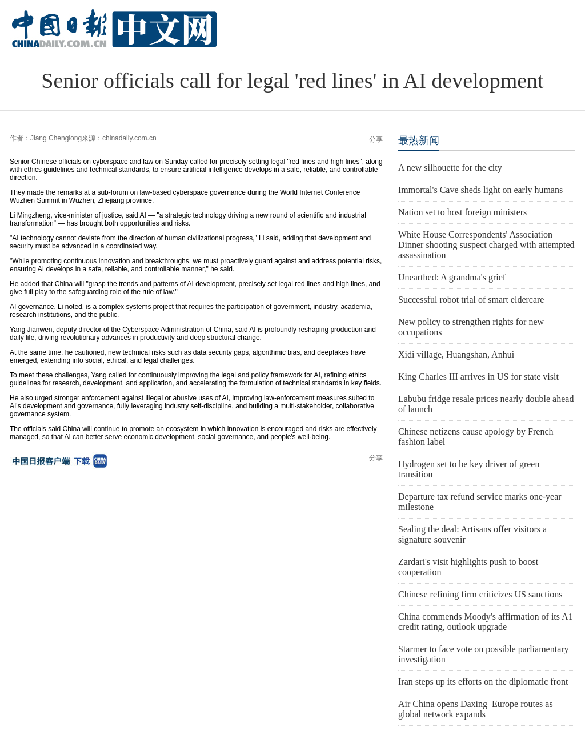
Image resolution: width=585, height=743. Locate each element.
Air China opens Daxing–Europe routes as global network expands (475, 709)
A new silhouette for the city (450, 167)
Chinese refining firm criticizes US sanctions (480, 594)
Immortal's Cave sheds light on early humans (480, 190)
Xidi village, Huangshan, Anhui (456, 354)
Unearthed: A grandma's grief (452, 277)
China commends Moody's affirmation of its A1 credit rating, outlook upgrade (485, 622)
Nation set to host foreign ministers (462, 212)
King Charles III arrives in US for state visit (478, 376)
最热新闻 (418, 140)
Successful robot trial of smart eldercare (471, 299)
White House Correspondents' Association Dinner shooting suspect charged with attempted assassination (486, 245)
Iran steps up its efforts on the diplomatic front (483, 681)
